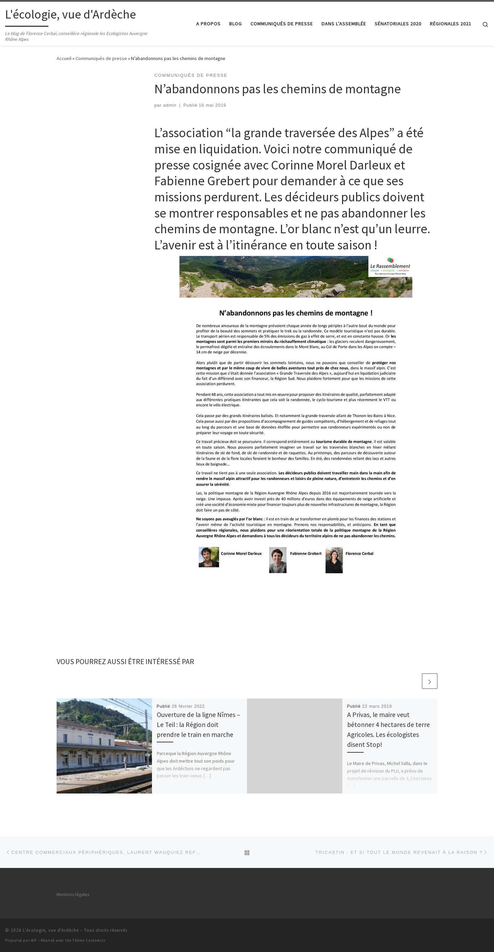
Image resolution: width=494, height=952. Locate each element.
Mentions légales (73, 894)
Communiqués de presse (101, 58)
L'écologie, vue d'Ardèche (51, 930)
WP (34, 940)
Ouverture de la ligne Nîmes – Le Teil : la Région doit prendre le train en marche (198, 724)
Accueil (64, 58)
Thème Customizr (89, 940)
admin (170, 105)
